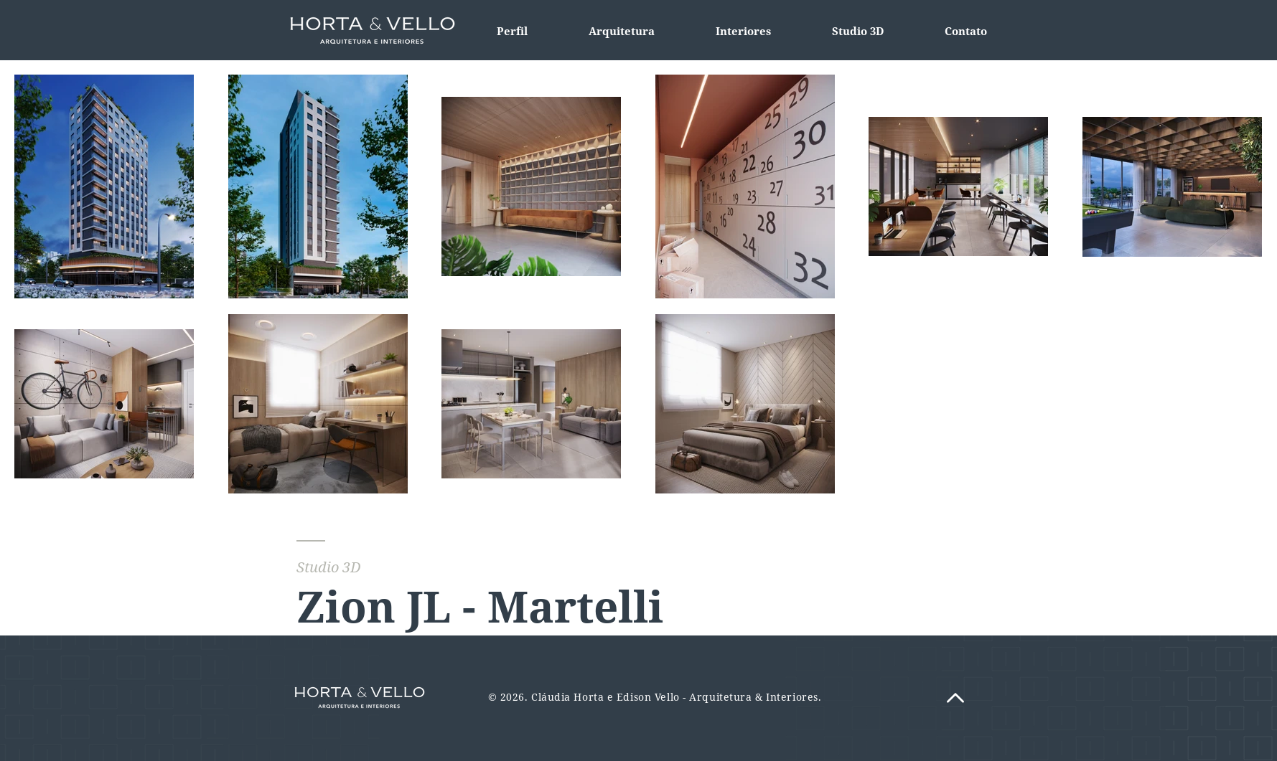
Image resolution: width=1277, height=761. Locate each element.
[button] (744, 31)
